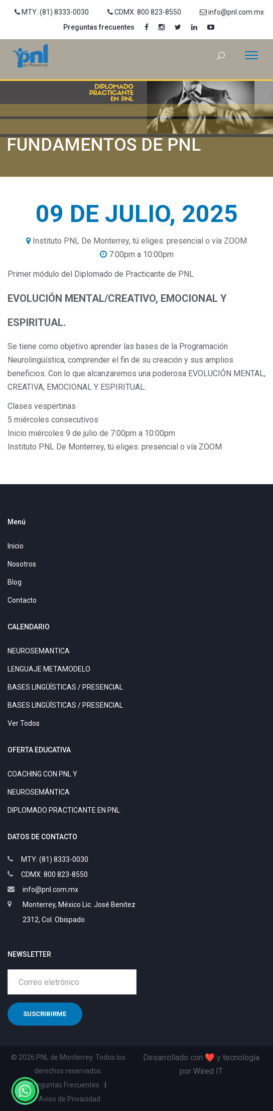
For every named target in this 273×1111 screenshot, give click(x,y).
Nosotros (22, 564)
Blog (15, 582)
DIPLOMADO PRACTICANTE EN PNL (64, 810)
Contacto (22, 600)
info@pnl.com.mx (232, 12)
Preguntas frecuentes (98, 27)
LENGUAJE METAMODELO (49, 669)
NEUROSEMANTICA (39, 651)
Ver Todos (24, 723)
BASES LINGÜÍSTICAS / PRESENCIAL (65, 687)
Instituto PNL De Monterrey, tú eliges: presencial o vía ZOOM (140, 241)
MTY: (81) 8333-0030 (52, 12)
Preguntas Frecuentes (64, 1085)
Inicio (16, 546)
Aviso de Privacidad (69, 1099)
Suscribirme (44, 1014)
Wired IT (208, 1071)
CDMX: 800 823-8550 (144, 12)
